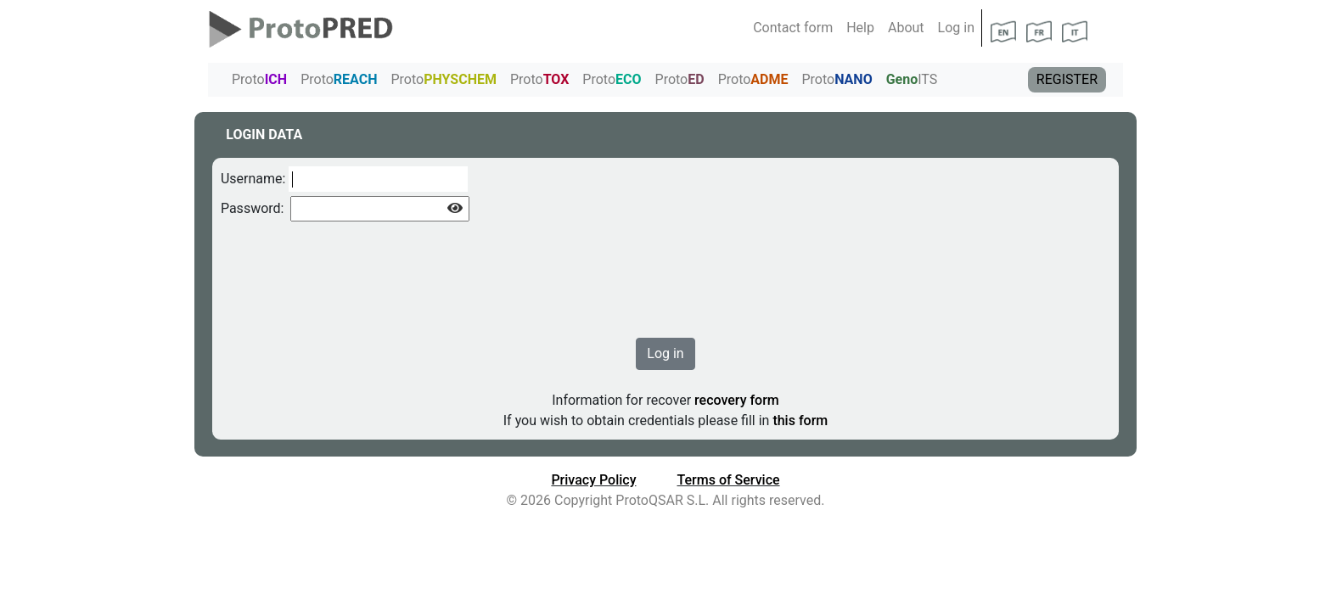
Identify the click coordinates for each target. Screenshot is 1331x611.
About (906, 28)
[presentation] (350, 271)
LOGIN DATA (264, 134)
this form (798, 420)
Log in (956, 28)
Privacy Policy (593, 480)
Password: (252, 208)
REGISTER (1067, 79)
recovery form (735, 400)
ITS (912, 79)
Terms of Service (728, 480)
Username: (253, 179)
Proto (259, 79)
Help (860, 28)
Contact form (793, 28)
